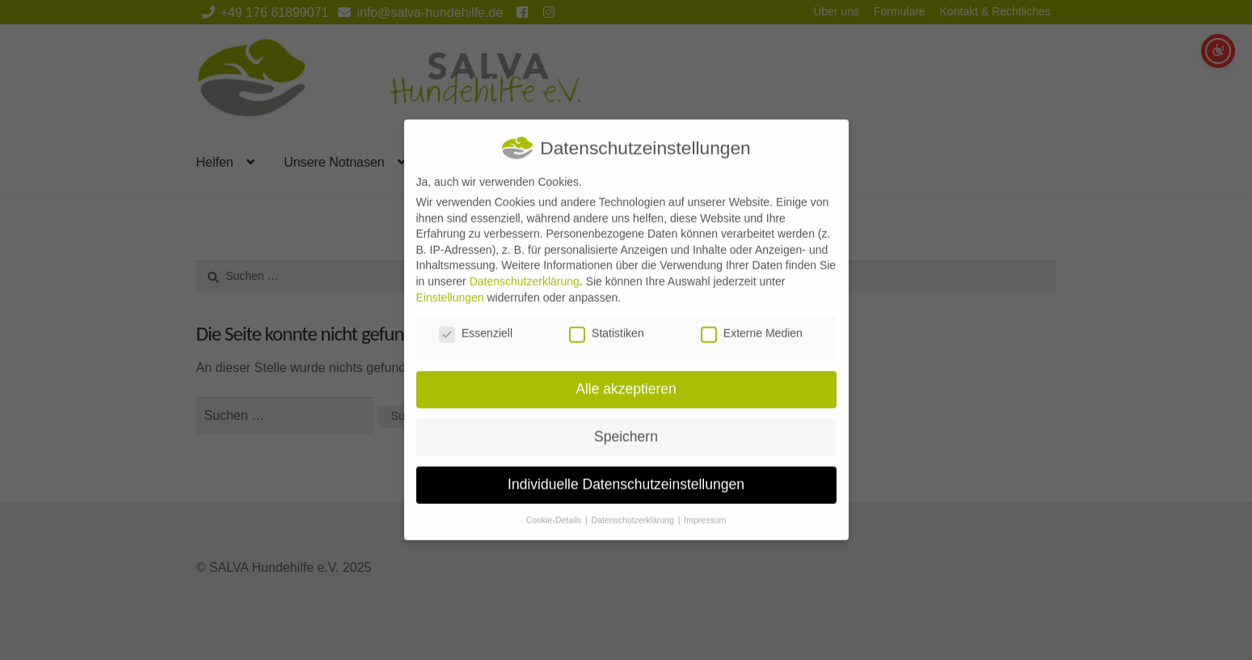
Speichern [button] (626, 426)
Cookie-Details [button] (555, 509)
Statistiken (606, 323)
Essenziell (475, 323)
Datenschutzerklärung (525, 270)
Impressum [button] (705, 509)
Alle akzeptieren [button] (626, 378)
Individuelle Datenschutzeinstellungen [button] (626, 474)
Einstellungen (450, 287)
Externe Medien (752, 323)
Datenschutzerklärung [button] (634, 509)
